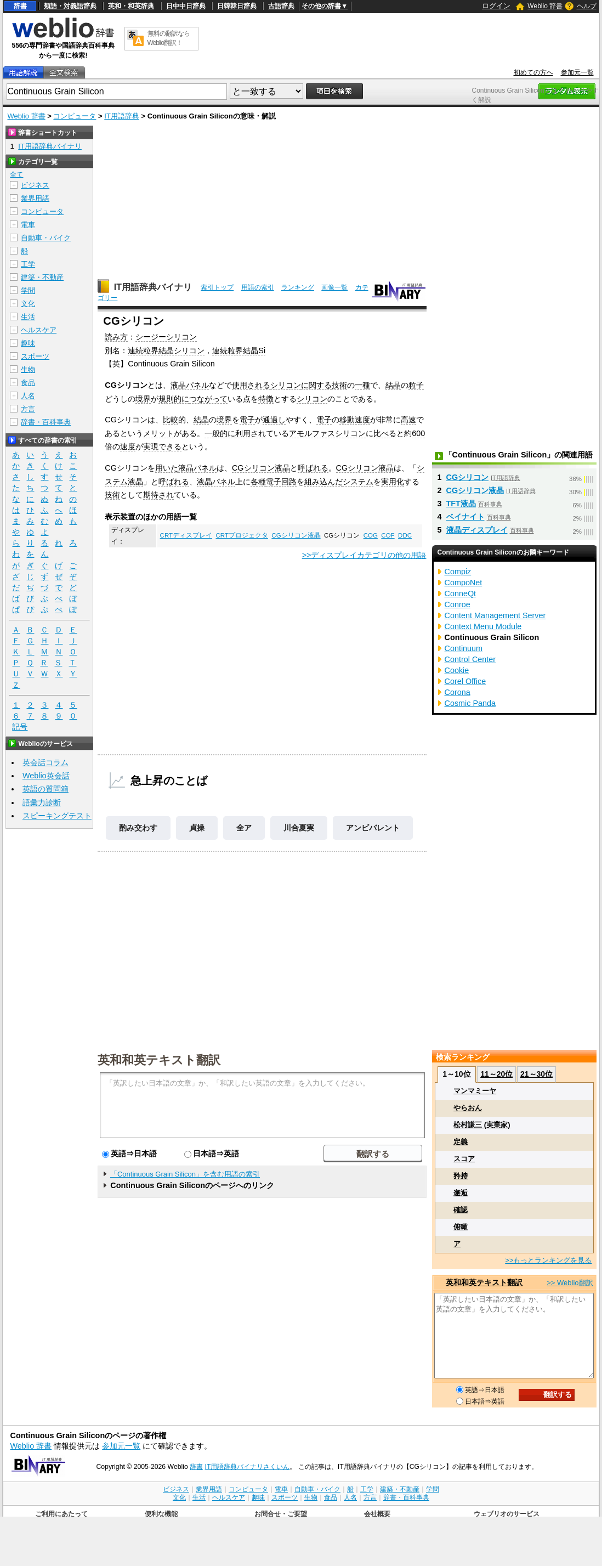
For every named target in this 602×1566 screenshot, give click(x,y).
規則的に (173, 398)
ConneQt (460, 593)
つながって (208, 398)
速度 (127, 446)
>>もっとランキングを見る (548, 1260)
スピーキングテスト (57, 815)
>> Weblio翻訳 (570, 1283)
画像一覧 (334, 287)
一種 (362, 385)
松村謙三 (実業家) (481, 1125)
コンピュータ (74, 116)
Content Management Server (495, 615)
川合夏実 (298, 827)
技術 (339, 385)
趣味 (28, 343)
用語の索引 (257, 287)
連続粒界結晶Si (238, 350)
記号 (19, 727)
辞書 (20, 6)
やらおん (467, 1108)
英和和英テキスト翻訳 (159, 1059)
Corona (457, 692)
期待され (158, 494)
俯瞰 (460, 1227)
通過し (274, 419)
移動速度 (354, 419)
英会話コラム (45, 762)
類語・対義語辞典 (70, 6)
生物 (28, 369)
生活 (28, 317)
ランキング (297, 287)
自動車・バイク (46, 238)
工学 (28, 264)
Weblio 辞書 (545, 6)
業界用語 (35, 198)
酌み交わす (138, 827)
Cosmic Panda (470, 703)
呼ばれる (313, 467)
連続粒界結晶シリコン (166, 350)
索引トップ (217, 287)
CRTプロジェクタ (241, 535)
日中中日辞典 (186, 6)
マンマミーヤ (474, 1091)
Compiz (458, 571)
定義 (460, 1142)
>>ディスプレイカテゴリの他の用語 (364, 555)
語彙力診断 (41, 802)
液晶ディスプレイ (477, 529)
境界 (143, 398)
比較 (170, 419)
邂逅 (460, 1193)
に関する (316, 385)
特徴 (266, 398)
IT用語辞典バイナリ (153, 287)
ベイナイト (465, 516)
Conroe (457, 604)
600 (418, 433)
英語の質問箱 (45, 788)
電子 (247, 419)
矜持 (460, 1176)
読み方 (116, 336)
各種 (258, 481)
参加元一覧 (577, 72)
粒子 (416, 385)
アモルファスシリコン (327, 433)
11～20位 (496, 1074)
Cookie (457, 670)
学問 (28, 290)
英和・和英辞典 (131, 6)
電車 (28, 225)
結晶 (393, 385)
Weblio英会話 (46, 775)
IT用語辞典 (121, 116)
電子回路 (281, 481)
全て (16, 174)
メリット (158, 433)
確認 (460, 1210)
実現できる (162, 446)
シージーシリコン (166, 336)
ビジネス (35, 185)
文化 (28, 303)
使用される (251, 385)
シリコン (285, 385)
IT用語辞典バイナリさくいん (247, 1467)
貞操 (197, 827)
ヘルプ (587, 6)
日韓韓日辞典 (237, 6)
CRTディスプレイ (186, 535)
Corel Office (465, 681)
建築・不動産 (42, 277)
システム (358, 481)
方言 (28, 409)
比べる (384, 433)
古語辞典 (281, 6)
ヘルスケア (38, 330)
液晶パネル (190, 385)
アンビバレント (373, 827)
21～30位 (536, 1074)
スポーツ (35, 356)
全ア (244, 827)
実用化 (392, 481)
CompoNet (463, 582)
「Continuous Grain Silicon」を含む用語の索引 (185, 1174)
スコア (464, 1159)
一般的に (220, 433)
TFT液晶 (461, 503)
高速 (408, 419)
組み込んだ (323, 481)
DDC (405, 535)
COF (387, 535)
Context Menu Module (483, 626)
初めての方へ (533, 72)
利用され (250, 433)
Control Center (470, 659)
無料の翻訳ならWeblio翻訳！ (168, 38)
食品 (28, 382)
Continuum (464, 648)
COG (371, 535)
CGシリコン (467, 477)
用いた (166, 467)
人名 (28, 396)
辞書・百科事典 (46, 422)
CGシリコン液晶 (261, 467)
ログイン (496, 6)
